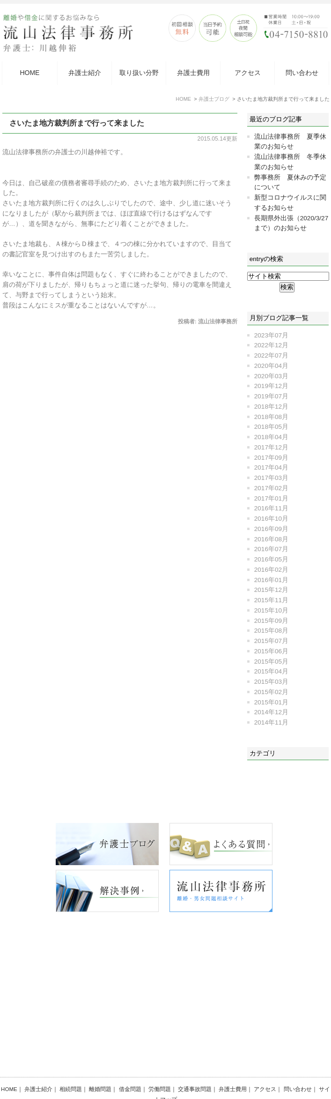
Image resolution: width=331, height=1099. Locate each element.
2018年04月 (271, 437)
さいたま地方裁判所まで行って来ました (76, 123)
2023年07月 (271, 335)
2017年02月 (271, 488)
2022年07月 (271, 355)
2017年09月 (271, 457)
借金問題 (130, 1066)
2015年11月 (271, 600)
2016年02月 (271, 569)
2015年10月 (271, 610)
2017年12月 (271, 447)
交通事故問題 (195, 1066)
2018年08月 (271, 416)
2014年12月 (271, 712)
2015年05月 (271, 661)
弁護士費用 (193, 72)
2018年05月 (271, 426)
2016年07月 (271, 549)
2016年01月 (271, 579)
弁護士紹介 (84, 72)
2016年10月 (271, 518)
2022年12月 (271, 345)
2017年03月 (271, 477)
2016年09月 (271, 528)
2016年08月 (271, 539)
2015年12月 (271, 589)
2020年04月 (271, 365)
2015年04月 (271, 671)
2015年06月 (271, 651)
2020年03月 (271, 376)
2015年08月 (271, 630)
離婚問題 (100, 1066)
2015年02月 (271, 691)
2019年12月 (271, 385)
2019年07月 (271, 396)
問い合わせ (302, 72)
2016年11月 (271, 508)
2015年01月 (271, 702)
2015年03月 (271, 681)
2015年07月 (271, 640)
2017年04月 (271, 467)
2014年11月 (271, 722)
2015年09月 (271, 620)
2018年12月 (271, 406)
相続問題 (70, 1066)
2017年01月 (271, 498)
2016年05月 (271, 559)
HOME (29, 72)
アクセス (248, 72)
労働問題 (159, 1066)
